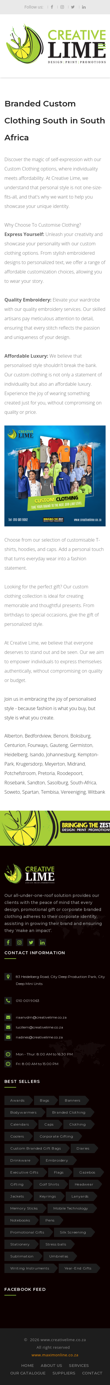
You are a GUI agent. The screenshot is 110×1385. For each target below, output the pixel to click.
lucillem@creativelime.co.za (39, 1027)
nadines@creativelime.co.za (39, 1037)
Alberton (13, 736)
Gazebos (87, 1172)
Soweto (12, 792)
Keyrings (48, 1196)
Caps (49, 1124)
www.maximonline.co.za (55, 1355)
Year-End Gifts (78, 1268)
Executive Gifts (24, 1172)
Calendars (19, 1124)
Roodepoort (69, 773)
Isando (37, 754)
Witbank (96, 792)
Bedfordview (38, 736)
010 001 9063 (27, 1000)
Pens (50, 1220)
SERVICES (79, 1365)
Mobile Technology (70, 1208)
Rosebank (14, 782)
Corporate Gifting (56, 1136)
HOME (27, 1365)
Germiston (81, 745)
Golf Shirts (49, 1184)
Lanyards (80, 1196)
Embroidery (57, 1160)
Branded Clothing (69, 1112)
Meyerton (55, 764)
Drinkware (20, 1160)
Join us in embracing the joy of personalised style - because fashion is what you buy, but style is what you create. (50, 708)
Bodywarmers (23, 1112)
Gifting (17, 1184)
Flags (59, 1172)
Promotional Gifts (27, 1232)
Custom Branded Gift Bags (35, 1148)
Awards (17, 1100)
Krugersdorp (29, 764)
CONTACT (92, 1373)
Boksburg (80, 736)
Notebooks (20, 1220)
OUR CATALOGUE (27, 1373)
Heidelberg (16, 754)
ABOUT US (51, 1365)
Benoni (60, 736)
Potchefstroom (20, 773)
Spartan (30, 792)
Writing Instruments (29, 1268)
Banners (72, 1100)
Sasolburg (57, 782)
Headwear (84, 1184)
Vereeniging (73, 792)
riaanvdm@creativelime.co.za (41, 1017)
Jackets (17, 1196)
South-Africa (83, 782)
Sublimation (22, 1256)
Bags (44, 1100)
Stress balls (55, 1244)
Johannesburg (60, 754)
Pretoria (46, 773)
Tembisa (50, 792)
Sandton (36, 782)
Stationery (20, 1244)
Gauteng (59, 745)
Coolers (17, 1136)
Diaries (83, 1148)
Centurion (15, 745)
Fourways (38, 745)
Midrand (76, 764)
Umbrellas (58, 1256)
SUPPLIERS (64, 1373)
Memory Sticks (24, 1208)
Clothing (77, 1124)
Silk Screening (73, 1232)
